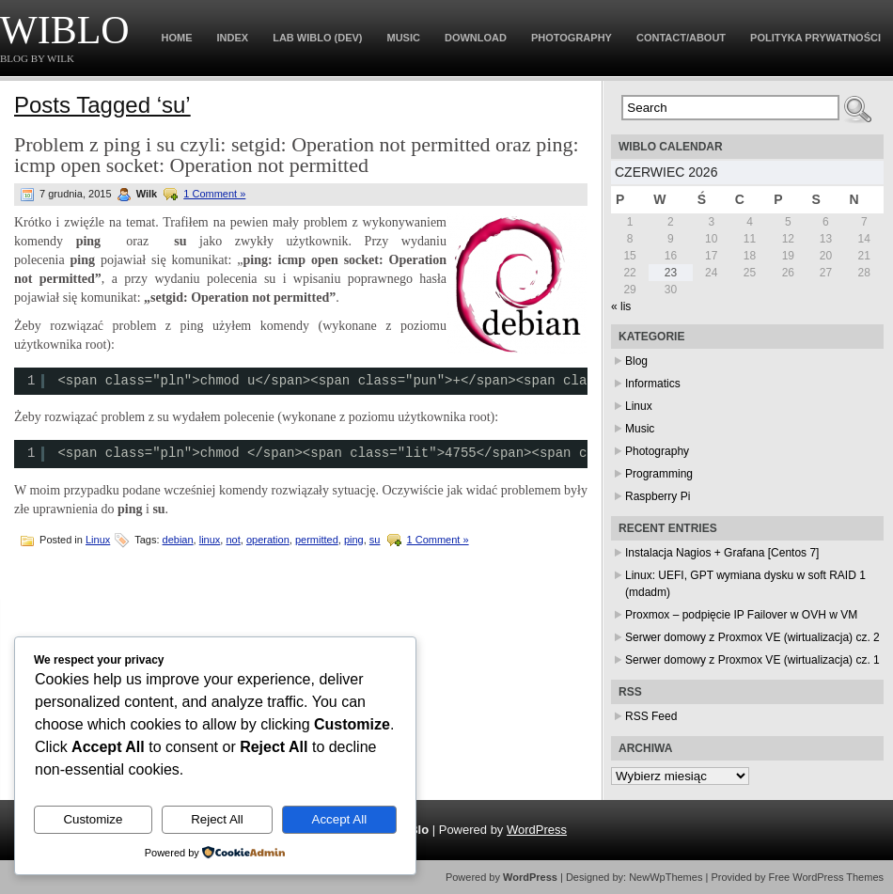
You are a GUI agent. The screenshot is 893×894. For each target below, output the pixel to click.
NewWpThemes (665, 877)
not (233, 539)
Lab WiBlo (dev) (317, 37)
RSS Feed (651, 716)
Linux (98, 539)
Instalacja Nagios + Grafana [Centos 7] (722, 552)
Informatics (653, 383)
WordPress (537, 830)
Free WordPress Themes (826, 877)
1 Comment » (214, 193)
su (375, 539)
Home (177, 37)
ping (354, 539)
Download (476, 37)
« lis (621, 306)
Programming (659, 473)
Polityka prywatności (815, 37)
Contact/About (681, 37)
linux (210, 539)
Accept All (340, 819)
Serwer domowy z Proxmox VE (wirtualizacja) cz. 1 (752, 660)
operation (268, 539)
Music (403, 37)
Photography (571, 37)
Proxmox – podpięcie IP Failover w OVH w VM (741, 614)
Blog (636, 361)
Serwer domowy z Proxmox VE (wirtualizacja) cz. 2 (752, 637)
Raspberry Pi (657, 496)
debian (178, 539)
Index (233, 37)
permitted (316, 539)
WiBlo (65, 30)
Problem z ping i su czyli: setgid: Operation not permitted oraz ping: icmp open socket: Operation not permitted (296, 155)
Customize (92, 819)
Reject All (217, 819)
